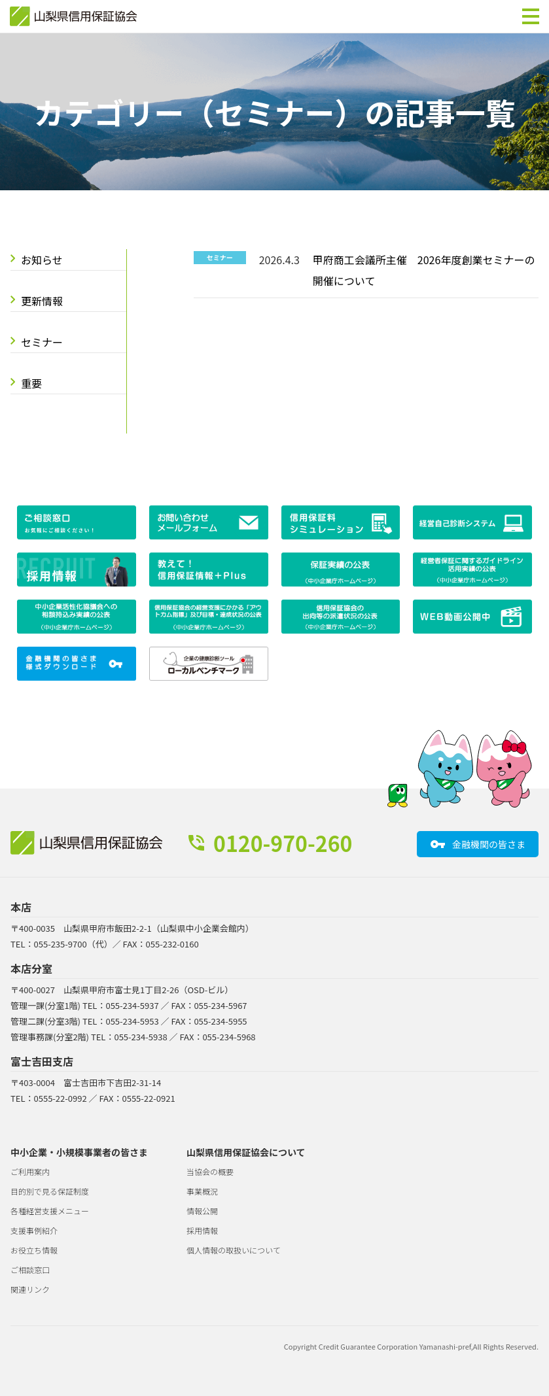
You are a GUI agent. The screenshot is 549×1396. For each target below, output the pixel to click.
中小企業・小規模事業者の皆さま (79, 1152)
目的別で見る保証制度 (49, 1191)
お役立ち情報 (34, 1249)
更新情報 (42, 301)
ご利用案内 (30, 1171)
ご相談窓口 (30, 1269)
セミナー (42, 342)
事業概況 (202, 1191)
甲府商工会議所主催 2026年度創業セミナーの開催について (424, 270)
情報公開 (202, 1210)
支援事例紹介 (34, 1230)
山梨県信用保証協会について (246, 1152)
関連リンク (30, 1289)
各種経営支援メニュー (49, 1210)
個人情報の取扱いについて (233, 1249)
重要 (31, 383)
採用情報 (202, 1230)
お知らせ (42, 259)
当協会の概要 (210, 1171)
